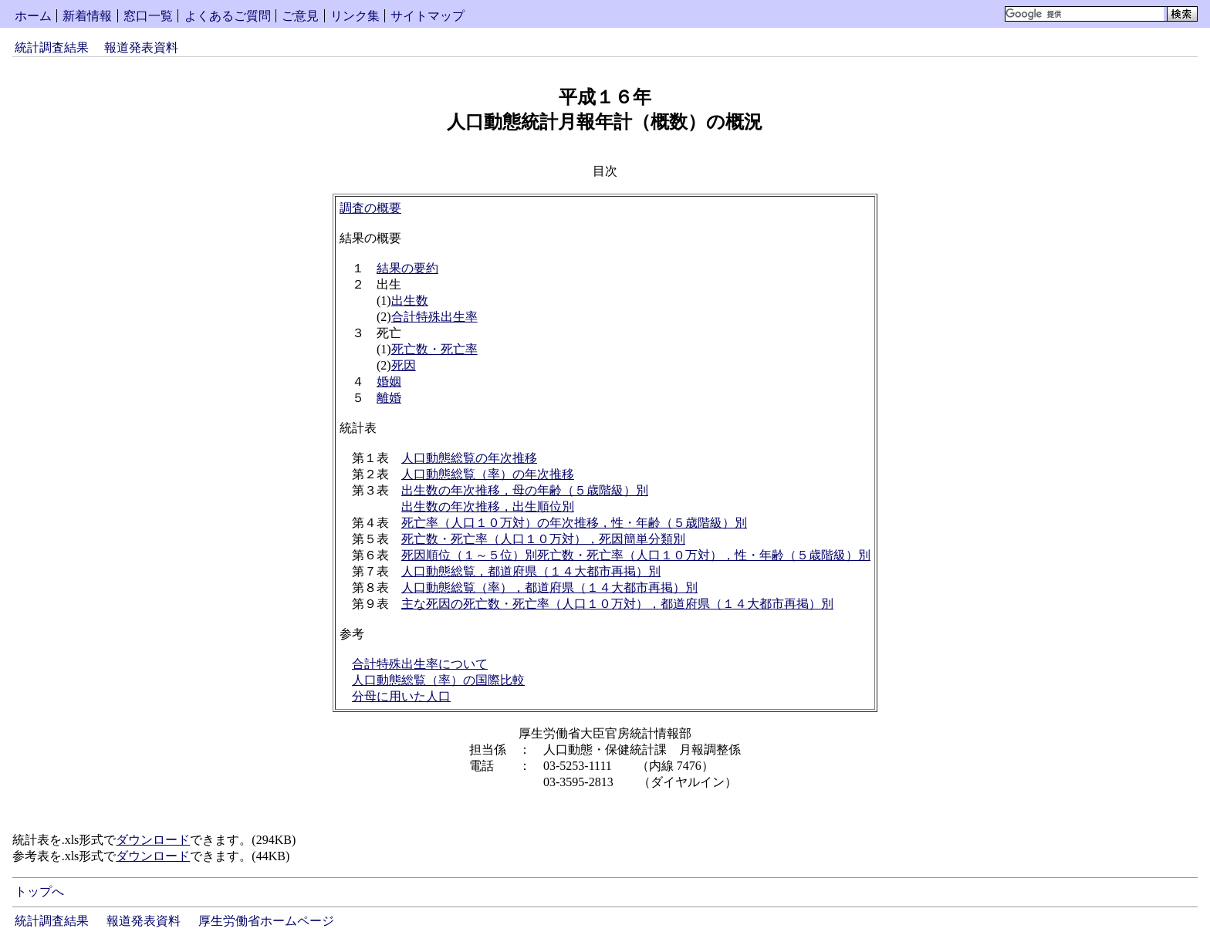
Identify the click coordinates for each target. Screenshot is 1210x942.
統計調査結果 (52, 47)
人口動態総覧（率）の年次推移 (487, 474)
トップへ (39, 891)
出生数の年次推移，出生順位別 (487, 506)
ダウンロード (153, 839)
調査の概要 (370, 207)
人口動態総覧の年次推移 (469, 457)
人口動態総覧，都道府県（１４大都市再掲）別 (531, 571)
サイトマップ (427, 15)
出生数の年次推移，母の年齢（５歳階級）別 (524, 490)
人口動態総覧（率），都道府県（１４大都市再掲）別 (549, 587)
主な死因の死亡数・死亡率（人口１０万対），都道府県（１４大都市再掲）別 (617, 603)
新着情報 (87, 15)
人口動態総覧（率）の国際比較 (438, 680)
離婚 (389, 397)
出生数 (409, 300)
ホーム (33, 15)
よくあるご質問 (227, 15)
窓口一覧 (148, 15)
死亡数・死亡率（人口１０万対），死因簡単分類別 (543, 538)
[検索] (1085, 14)
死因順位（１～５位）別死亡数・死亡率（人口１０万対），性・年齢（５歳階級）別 (635, 555)
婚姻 (389, 381)
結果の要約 (407, 268)
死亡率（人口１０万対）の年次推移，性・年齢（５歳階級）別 (574, 522)
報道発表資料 (141, 47)
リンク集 (355, 15)
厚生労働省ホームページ (266, 920)
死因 (403, 365)
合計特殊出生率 (434, 316)
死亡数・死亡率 (434, 349)
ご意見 (300, 15)
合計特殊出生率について (420, 663)
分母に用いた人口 (401, 696)
